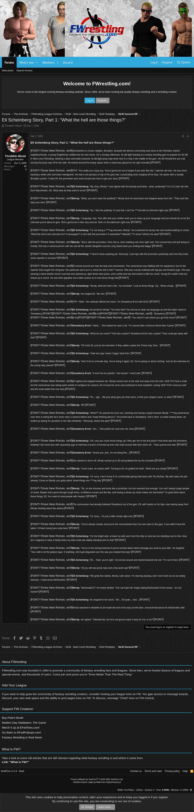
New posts (7, 70)
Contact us (136, 771)
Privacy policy (172, 771)
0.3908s (165, 790)
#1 (188, 136)
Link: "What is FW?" (15, 764)
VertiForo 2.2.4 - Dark (12, 771)
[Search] (183, 62)
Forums (9, 62)
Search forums (24, 70)
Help (185, 771)
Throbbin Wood (13, 125)
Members (48, 62)
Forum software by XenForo (97, 779)
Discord (68, 62)
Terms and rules (153, 771)
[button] (37, 62)
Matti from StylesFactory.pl (108, 782)
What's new (27, 62)
